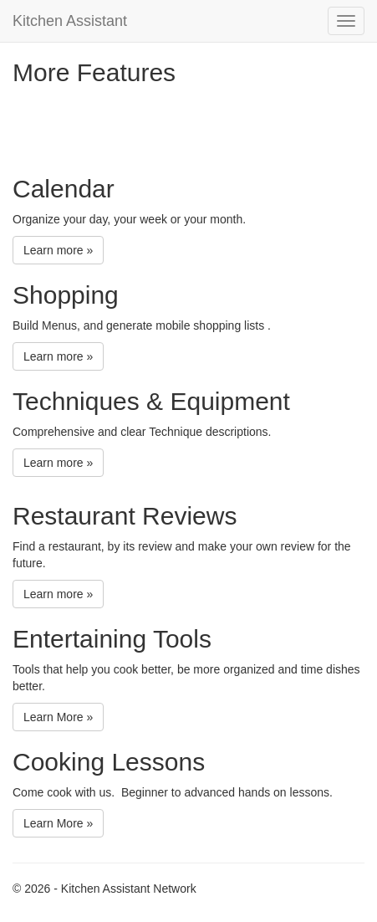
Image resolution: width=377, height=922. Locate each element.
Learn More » (58, 717)
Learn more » (58, 250)
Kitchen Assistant (70, 21)
